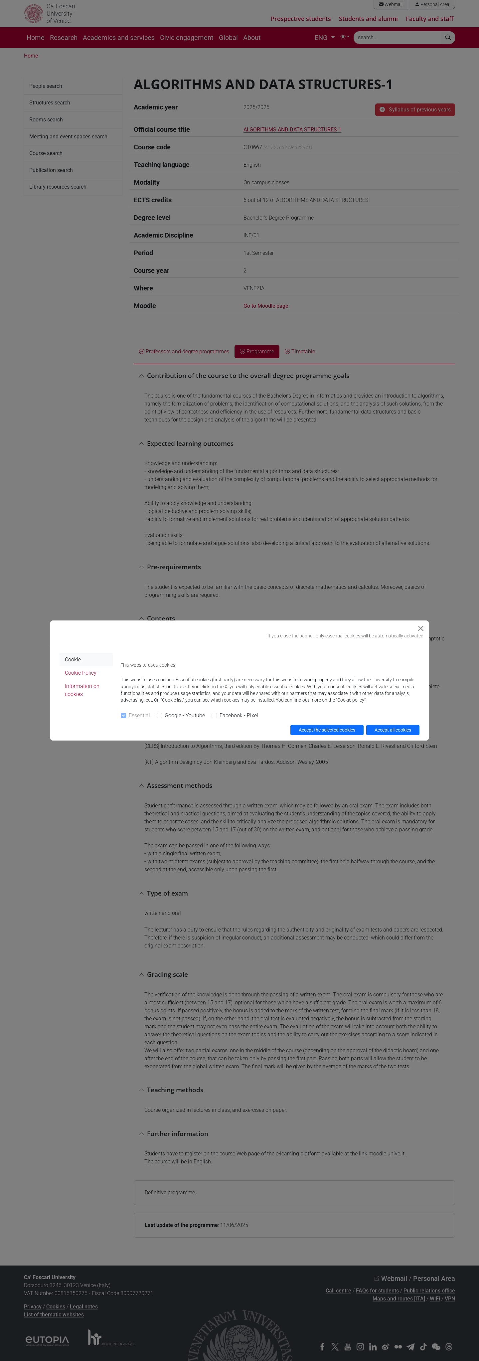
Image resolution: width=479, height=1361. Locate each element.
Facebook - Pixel (239, 715)
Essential (139, 715)
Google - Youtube (185, 715)
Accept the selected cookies (327, 730)
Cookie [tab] (73, 659)
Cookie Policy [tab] (80, 673)
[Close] (420, 628)
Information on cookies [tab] (82, 690)
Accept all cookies (393, 730)
